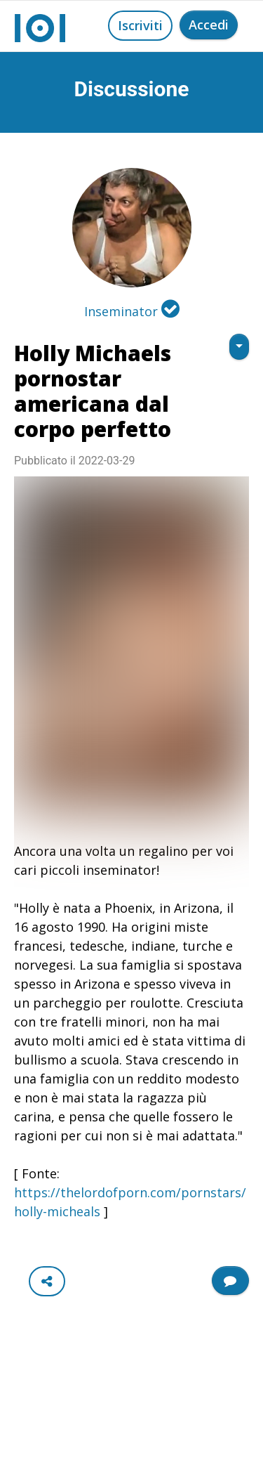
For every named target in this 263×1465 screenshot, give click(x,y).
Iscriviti (140, 25)
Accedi (209, 24)
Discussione (131, 89)
